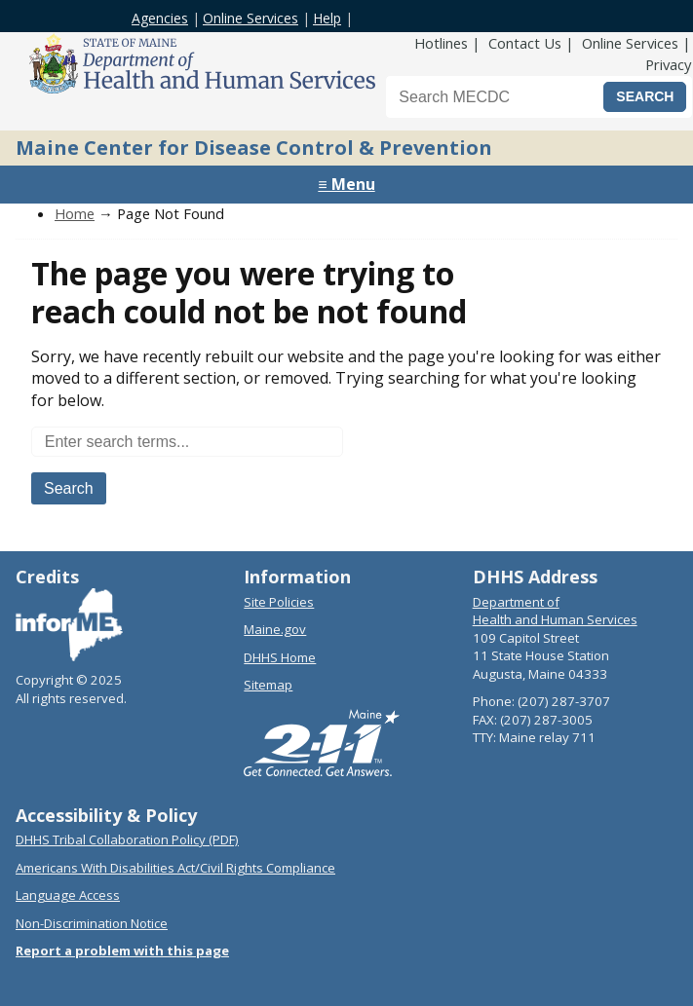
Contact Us (524, 43)
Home (75, 213)
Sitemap (268, 684)
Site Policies (279, 602)
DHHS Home (280, 657)
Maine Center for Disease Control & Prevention (254, 147)
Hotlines (441, 43)
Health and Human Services (555, 619)
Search (69, 488)
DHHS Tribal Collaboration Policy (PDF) (127, 839)
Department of (516, 602)
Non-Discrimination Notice (92, 923)
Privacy (668, 64)
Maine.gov (275, 629)
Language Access (68, 895)
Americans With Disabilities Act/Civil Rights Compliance (175, 867)
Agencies (160, 18)
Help (327, 18)
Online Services (250, 18)
